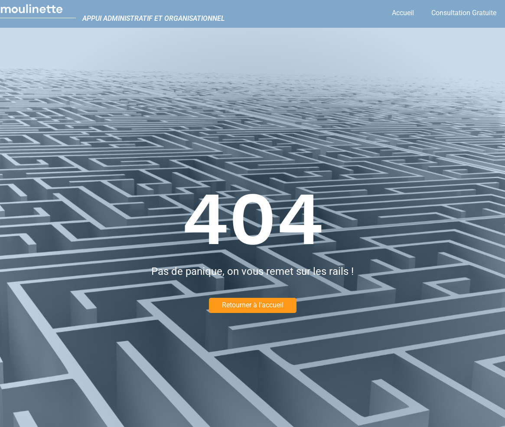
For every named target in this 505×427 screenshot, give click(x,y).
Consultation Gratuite (463, 13)
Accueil (403, 13)
